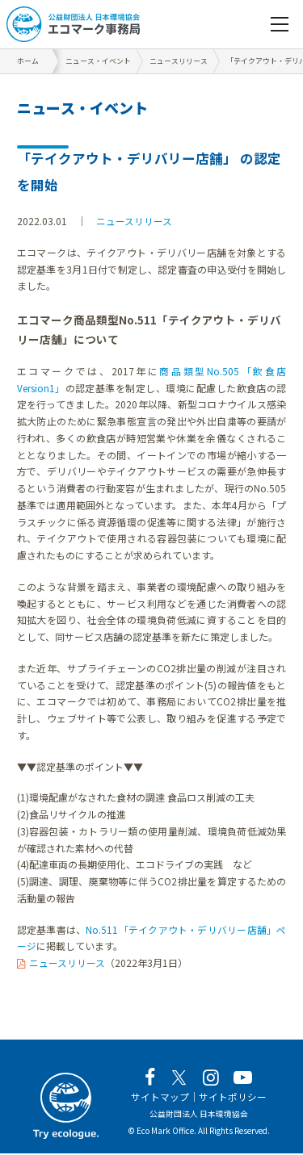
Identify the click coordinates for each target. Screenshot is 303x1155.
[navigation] (279, 24)
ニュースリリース (134, 221)
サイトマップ (160, 1098)
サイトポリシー (233, 1098)
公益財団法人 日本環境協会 (198, 1115)
